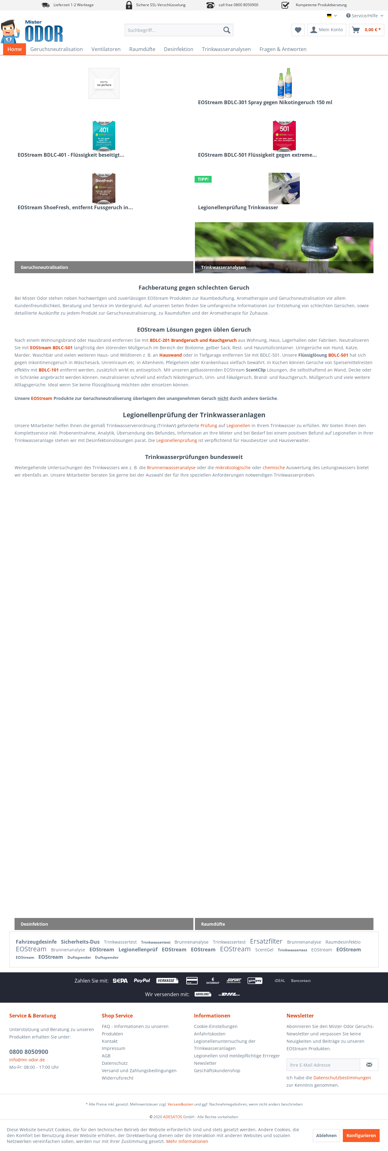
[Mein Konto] (327, 30)
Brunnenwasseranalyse (171, 467)
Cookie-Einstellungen (216, 1026)
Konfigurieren (361, 1135)
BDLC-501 (338, 355)
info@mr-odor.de (27, 1060)
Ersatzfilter (267, 941)
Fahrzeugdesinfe (37, 941)
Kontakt (110, 1041)
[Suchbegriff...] (179, 30)
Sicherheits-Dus (81, 941)
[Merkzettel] (298, 30)
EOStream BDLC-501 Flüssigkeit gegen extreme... (257, 155)
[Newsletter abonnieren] (369, 1065)
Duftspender (79, 957)
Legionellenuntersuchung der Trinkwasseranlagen (225, 1044)
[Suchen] (226, 30)
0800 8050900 (28, 1052)
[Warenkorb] (366, 30)
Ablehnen (326, 1135)
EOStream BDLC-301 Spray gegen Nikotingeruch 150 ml (265, 102)
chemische (274, 467)
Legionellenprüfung (176, 440)
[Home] (14, 49)
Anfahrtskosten (210, 1034)
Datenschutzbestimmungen (342, 1078)
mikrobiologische (233, 467)
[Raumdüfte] (142, 49)
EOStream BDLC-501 (51, 347)
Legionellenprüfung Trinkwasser (238, 207)
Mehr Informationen (187, 1141)
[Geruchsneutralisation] (56, 49)
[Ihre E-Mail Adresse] (323, 1065)
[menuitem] (179, 30)
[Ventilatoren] (106, 49)
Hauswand (170, 355)
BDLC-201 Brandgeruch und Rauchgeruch (193, 340)
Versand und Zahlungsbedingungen (139, 1070)
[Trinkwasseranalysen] (226, 49)
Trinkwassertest (121, 942)
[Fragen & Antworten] (283, 49)
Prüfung (208, 425)
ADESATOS (172, 1116)
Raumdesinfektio (342, 942)
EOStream (41, 398)
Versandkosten (180, 1104)
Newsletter (205, 1063)
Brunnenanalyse (192, 942)
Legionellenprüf (139, 949)
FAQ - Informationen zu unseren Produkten (135, 1030)
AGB (106, 1056)
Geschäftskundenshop (217, 1070)
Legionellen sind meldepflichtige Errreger (237, 1056)
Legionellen (238, 425)
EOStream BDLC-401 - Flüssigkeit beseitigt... (71, 155)
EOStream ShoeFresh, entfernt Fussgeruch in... (75, 207)
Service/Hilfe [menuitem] (362, 16)
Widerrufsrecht (117, 1078)
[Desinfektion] (179, 49)
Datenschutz (115, 1063)
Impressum (113, 1048)
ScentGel (265, 950)
